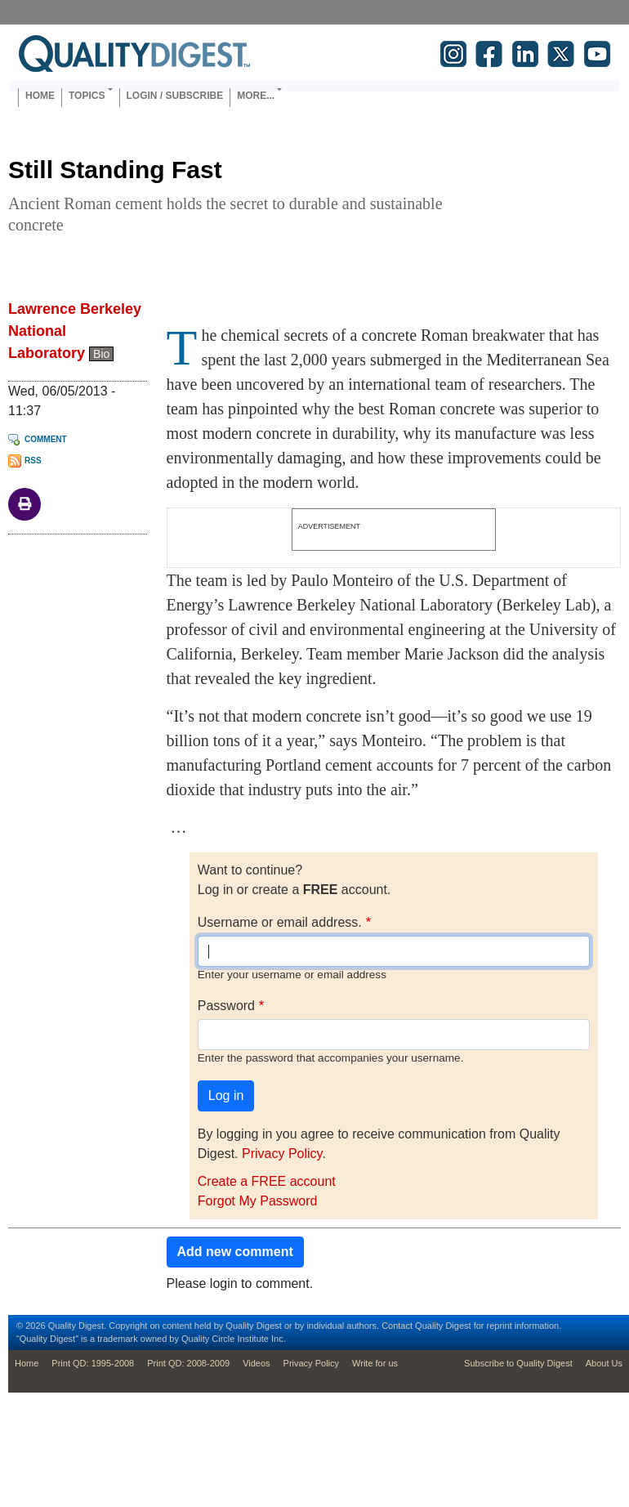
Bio (101, 353)
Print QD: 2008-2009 (188, 1363)
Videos (256, 1363)
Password (226, 1006)
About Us (604, 1363)
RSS (33, 460)
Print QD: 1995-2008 (92, 1363)
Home (40, 95)
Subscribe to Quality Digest (518, 1363)
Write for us (375, 1363)
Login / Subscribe (175, 95)
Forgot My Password (258, 1201)
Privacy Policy (282, 1153)
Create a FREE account (267, 1181)
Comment (46, 439)
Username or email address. (280, 922)
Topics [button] (87, 95)
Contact (397, 1325)
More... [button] (255, 95)
